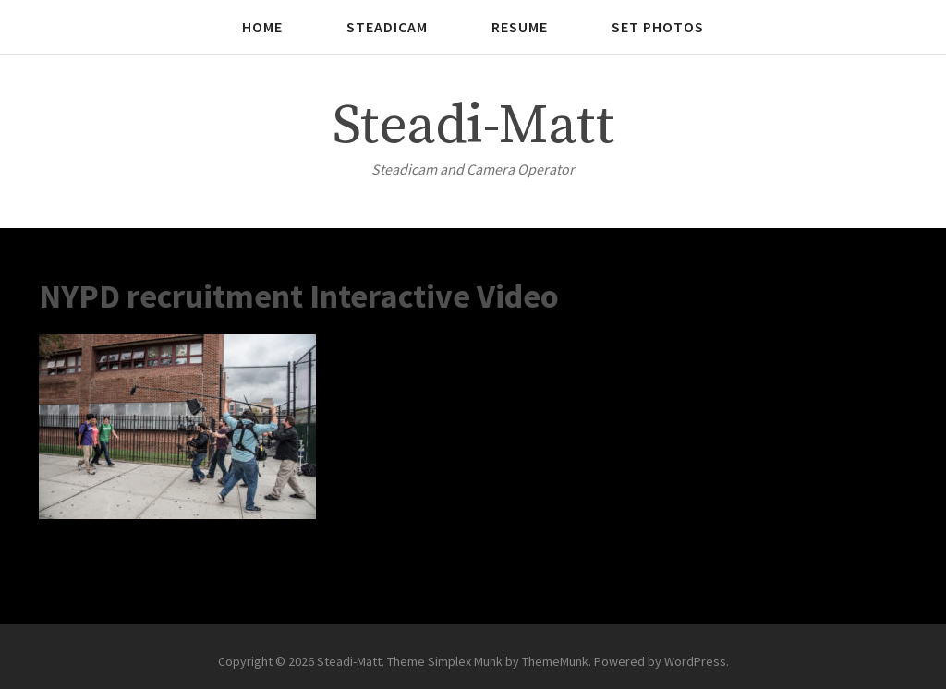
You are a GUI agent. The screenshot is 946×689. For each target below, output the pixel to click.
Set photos (658, 27)
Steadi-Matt (473, 126)
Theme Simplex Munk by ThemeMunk (487, 661)
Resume (519, 27)
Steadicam (387, 27)
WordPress (695, 661)
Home (262, 27)
